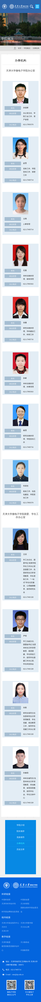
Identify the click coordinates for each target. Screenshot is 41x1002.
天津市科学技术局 (9, 904)
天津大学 (5, 931)
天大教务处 (25, 942)
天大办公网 (25, 927)
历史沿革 (20, 849)
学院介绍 (20, 825)
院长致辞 (20, 831)
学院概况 (27, 48)
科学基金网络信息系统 (10, 912)
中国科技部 (6, 900)
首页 (19, 48)
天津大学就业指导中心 (10, 923)
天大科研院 (25, 904)
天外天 (4, 927)
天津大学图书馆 (27, 923)
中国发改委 (25, 900)
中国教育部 (25, 950)
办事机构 (36, 48)
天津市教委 (6, 942)
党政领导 (20, 837)
